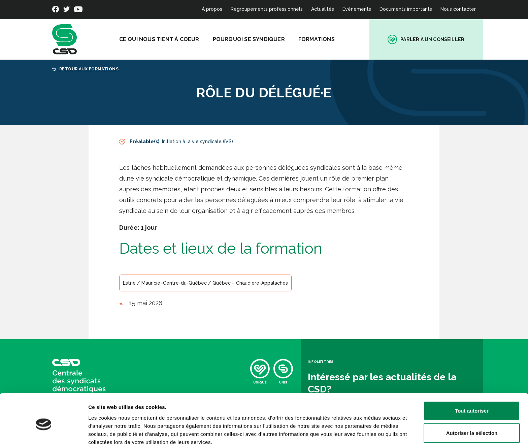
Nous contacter (458, 9)
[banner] (64, 39)
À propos (212, 9)
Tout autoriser (472, 379)
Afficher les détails (371, 432)
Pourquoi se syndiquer (255, 39)
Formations (322, 39)
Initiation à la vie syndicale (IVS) (197, 141)
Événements (356, 9)
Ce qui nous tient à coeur (165, 39)
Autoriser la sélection (472, 401)
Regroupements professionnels (267, 9)
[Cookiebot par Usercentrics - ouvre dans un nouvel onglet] (43, 432)
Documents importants (406, 9)
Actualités (322, 9)
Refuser (471, 423)
